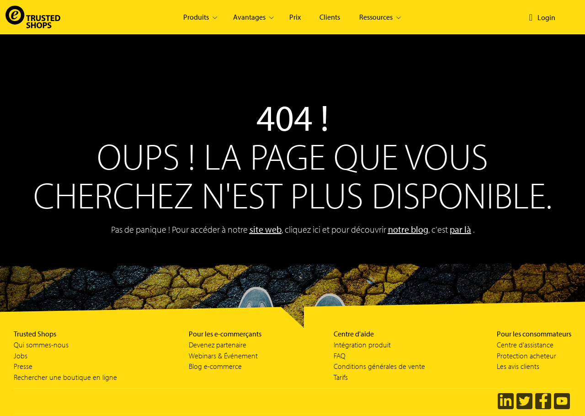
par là (460, 229)
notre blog (408, 229)
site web (266, 229)
